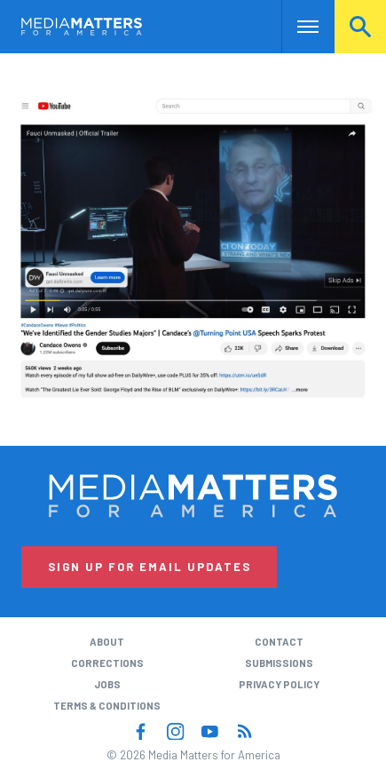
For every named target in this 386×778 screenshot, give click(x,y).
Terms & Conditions (107, 705)
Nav (295, 26)
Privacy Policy (279, 684)
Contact (279, 641)
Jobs (107, 684)
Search (360, 26)
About (107, 641)
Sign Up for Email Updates (149, 567)
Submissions (279, 663)
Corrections (107, 663)
